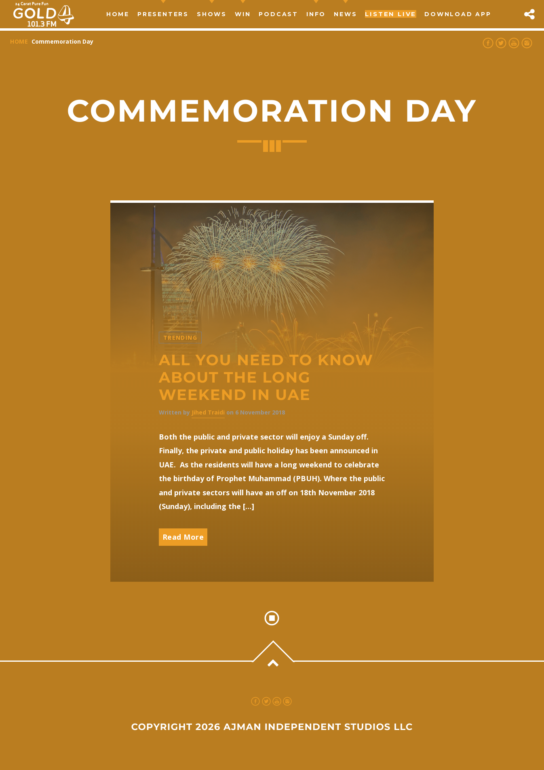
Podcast (278, 14)
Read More (183, 537)
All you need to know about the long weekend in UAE (266, 377)
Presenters (163, 14)
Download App (457, 14)
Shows (212, 14)
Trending (180, 337)
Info (316, 14)
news (345, 14)
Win (243, 14)
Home (117, 14)
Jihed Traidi (208, 412)
